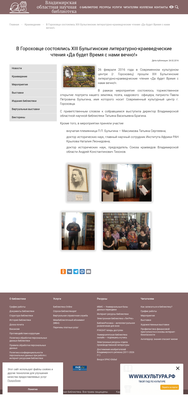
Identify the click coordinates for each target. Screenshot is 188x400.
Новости (17, 68)
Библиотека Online (62, 306)
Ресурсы (105, 7)
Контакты (161, 7)
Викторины (18, 117)
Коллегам (146, 7)
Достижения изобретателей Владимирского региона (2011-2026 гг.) (115, 352)
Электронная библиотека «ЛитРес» (115, 318)
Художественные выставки (155, 324)
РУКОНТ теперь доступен (110, 330)
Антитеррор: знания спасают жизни (159, 339)
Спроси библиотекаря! (64, 311)
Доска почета (16, 324)
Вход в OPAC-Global (107, 359)
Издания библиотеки (24, 100)
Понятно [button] (33, 389)
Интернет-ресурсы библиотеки (113, 314)
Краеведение (33, 24)
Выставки (18, 92)
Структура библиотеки (21, 315)
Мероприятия (20, 84)
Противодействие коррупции (24, 333)
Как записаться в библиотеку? (156, 306)
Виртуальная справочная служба (70, 315)
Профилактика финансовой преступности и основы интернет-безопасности (158, 332)
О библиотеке (89, 7)
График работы (17, 306)
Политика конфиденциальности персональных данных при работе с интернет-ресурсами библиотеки (27, 355)
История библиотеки (20, 320)
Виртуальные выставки (26, 109)
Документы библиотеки (21, 311)
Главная (14, 24)
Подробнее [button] (14, 380)
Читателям (130, 7)
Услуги (117, 7)
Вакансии (14, 329)
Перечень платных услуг (66, 327)
